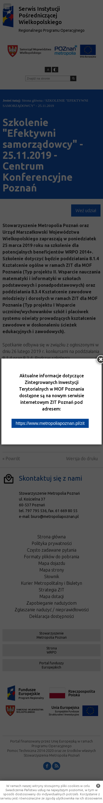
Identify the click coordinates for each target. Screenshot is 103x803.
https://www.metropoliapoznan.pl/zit (50, 423)
